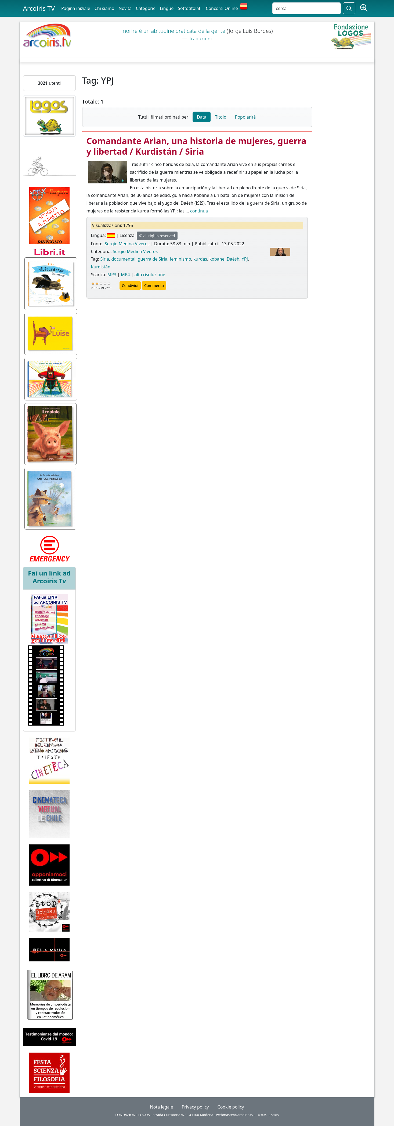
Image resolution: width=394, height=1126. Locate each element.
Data (201, 117)
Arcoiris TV (39, 8)
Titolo (220, 117)
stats (275, 1114)
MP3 (111, 275)
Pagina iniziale (75, 8)
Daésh (233, 259)
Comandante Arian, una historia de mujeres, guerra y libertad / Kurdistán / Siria (196, 146)
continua (199, 211)
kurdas (200, 259)
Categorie (146, 8)
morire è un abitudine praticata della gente (174, 30)
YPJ (245, 259)
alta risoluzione (150, 275)
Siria (104, 259)
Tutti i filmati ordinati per (163, 117)
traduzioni (200, 38)
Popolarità (245, 117)
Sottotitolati (189, 8)
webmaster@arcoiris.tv (234, 1114)
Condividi (130, 285)
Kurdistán (100, 267)
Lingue (166, 8)
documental (123, 259)
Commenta (154, 285)
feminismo (180, 259)
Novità (125, 8)
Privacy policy (195, 1107)
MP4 (125, 275)
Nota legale (161, 1107)
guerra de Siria (152, 259)
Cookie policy (231, 1107)
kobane (217, 259)
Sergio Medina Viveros (127, 244)
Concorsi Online (222, 8)
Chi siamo (104, 8)
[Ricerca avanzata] (364, 8)
